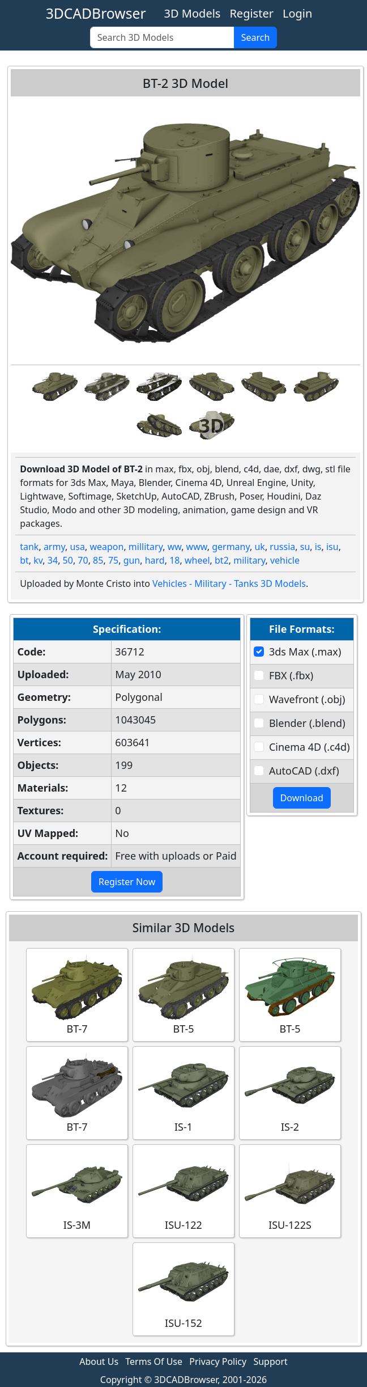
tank (29, 546)
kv (37, 560)
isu (332, 546)
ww (175, 546)
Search (255, 37)
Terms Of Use (153, 1361)
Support (270, 1361)
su (305, 546)
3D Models (192, 13)
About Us (98, 1361)
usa (77, 546)
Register (251, 13)
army (54, 546)
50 (68, 560)
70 (83, 560)
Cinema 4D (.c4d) (309, 747)
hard (155, 560)
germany (231, 546)
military (249, 560)
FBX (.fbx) (291, 675)
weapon (106, 546)
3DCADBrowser (96, 13)
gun (131, 560)
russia (282, 546)
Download (301, 798)
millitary (146, 546)
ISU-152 (183, 1289)
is (318, 546)
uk (259, 546)
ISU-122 (183, 1190)
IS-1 (183, 1092)
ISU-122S (290, 1190)
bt (24, 560)
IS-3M (77, 1190)
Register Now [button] (127, 882)
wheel (197, 560)
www (196, 546)
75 (113, 560)
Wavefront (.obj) (307, 699)
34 (53, 560)
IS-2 (290, 1092)
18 (174, 560)
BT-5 (183, 994)
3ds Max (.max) (305, 651)
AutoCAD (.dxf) (304, 770)
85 (98, 560)
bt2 (222, 560)
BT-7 (77, 994)
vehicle (285, 560)
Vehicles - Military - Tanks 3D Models (229, 583)
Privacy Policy (217, 1361)
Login (297, 13)
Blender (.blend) (307, 723)
